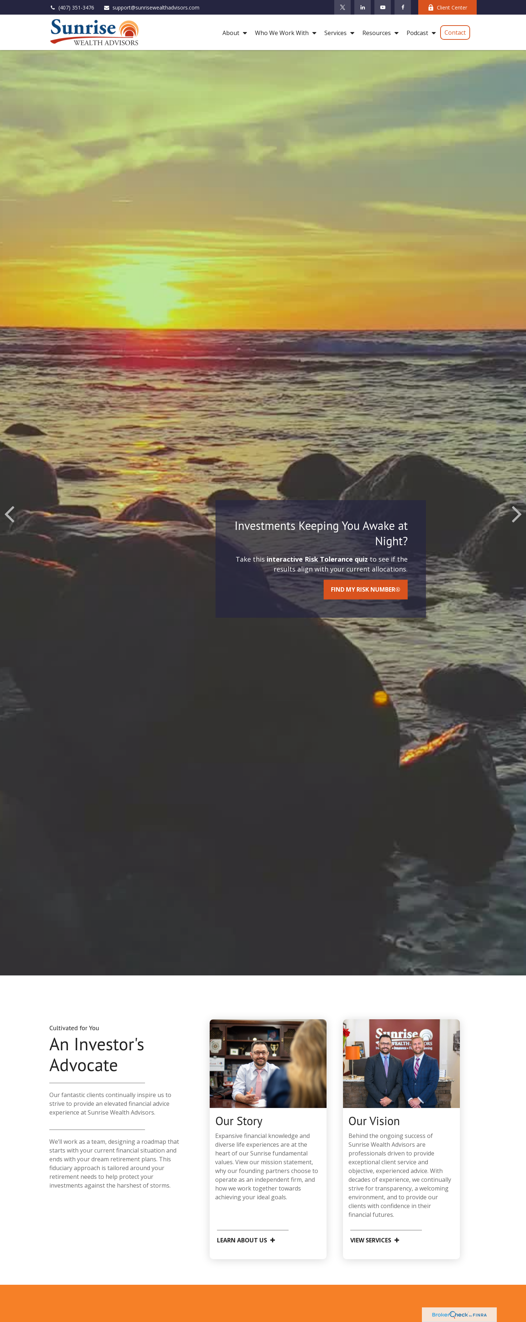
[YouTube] (382, 7)
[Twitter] (342, 7)
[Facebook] (402, 7)
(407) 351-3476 (71, 7)
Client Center (447, 7)
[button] (233, 32)
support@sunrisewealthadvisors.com (151, 7)
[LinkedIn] (362, 7)
